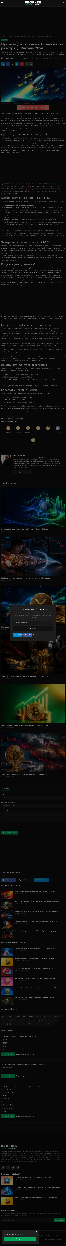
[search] (63, 3)
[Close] (54, 607)
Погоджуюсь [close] (20, 1239)
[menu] (2, 3)
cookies (20, 1234)
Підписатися (33, 628)
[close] (36, 1232)
